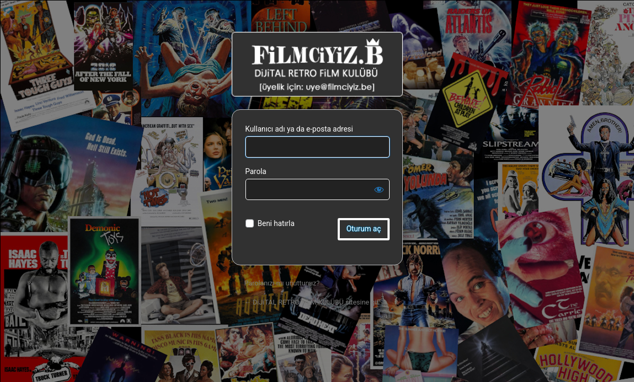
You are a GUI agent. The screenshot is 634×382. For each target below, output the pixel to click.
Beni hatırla (276, 223)
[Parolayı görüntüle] (379, 189)
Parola (256, 171)
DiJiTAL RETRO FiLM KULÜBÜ (317, 64)
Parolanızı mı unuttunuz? (282, 283)
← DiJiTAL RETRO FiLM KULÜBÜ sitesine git (311, 302)
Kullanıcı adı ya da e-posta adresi (299, 129)
